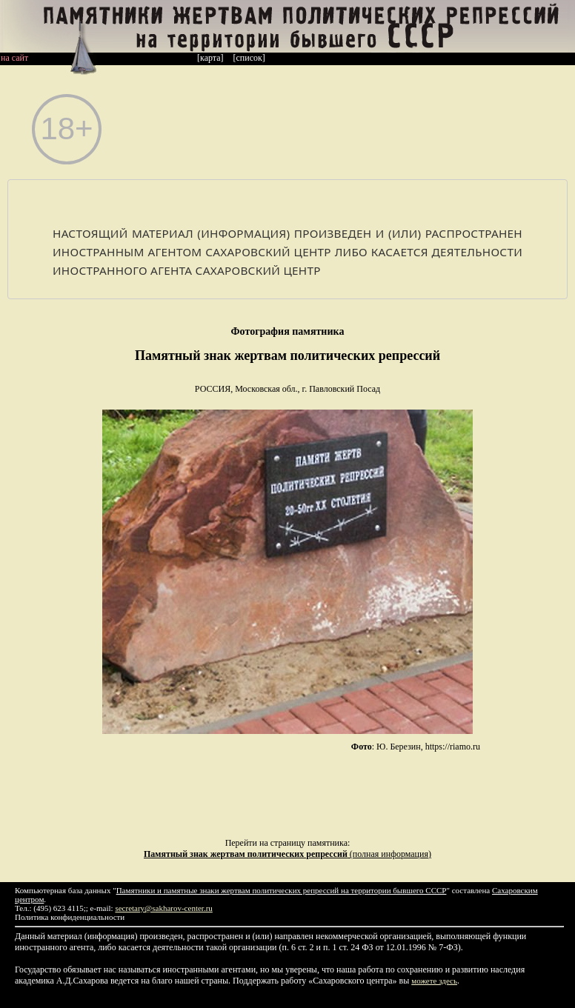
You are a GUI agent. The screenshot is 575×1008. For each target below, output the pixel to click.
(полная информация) (287, 854)
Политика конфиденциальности (69, 916)
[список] (249, 58)
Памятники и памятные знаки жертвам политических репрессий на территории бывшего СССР (281, 890)
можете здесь (434, 980)
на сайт (14, 58)
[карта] (210, 58)
